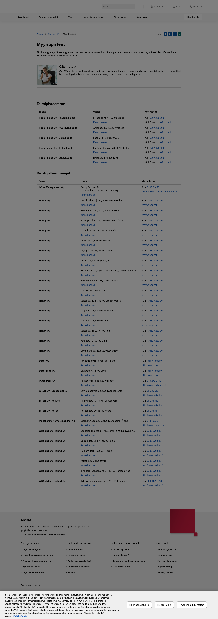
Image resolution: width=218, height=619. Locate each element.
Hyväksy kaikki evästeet (191, 604)
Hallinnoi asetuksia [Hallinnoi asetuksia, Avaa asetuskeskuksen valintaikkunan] (139, 604)
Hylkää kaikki (164, 604)
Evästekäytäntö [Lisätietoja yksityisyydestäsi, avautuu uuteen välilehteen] (19, 616)
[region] (109, 605)
